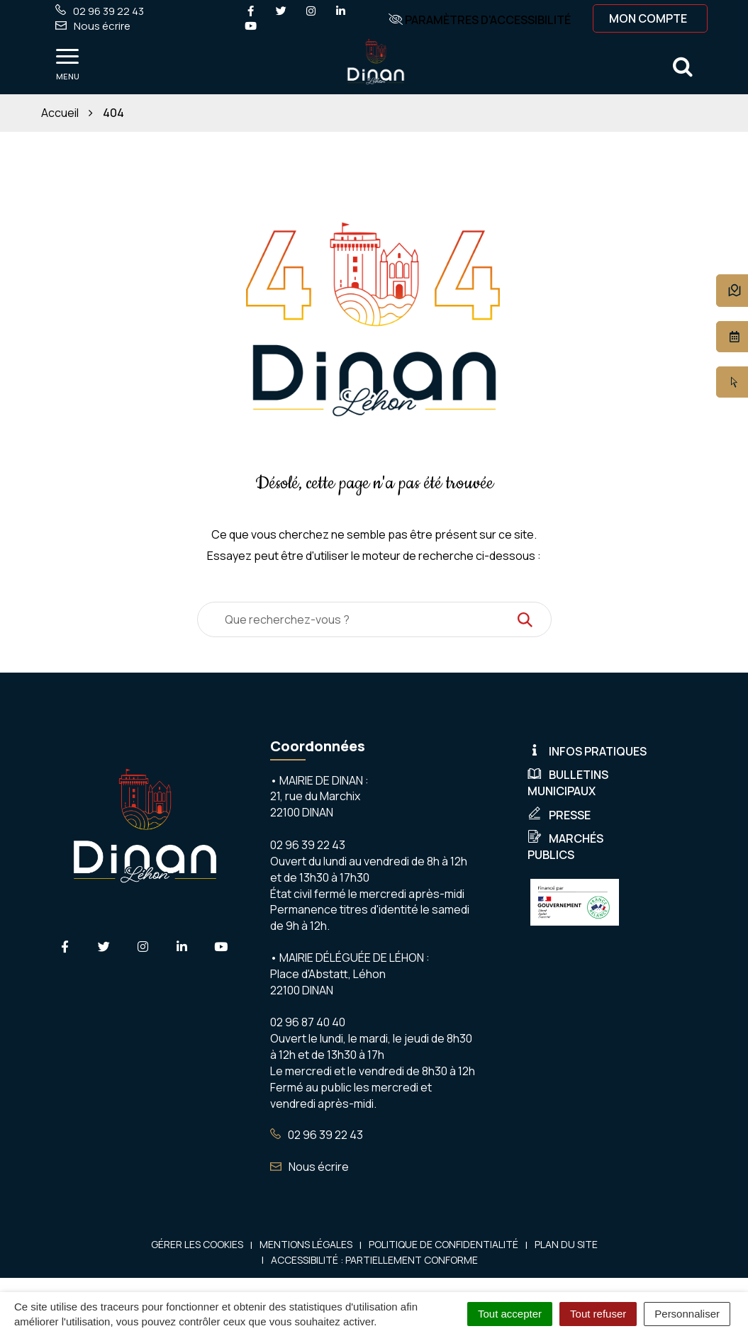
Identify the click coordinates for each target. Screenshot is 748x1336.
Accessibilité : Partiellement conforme (374, 1260)
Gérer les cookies (197, 1244)
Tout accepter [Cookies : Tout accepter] (510, 1314)
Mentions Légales (305, 1244)
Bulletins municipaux (567, 783)
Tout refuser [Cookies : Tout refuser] (598, 1314)
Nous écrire (309, 1166)
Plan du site (566, 1244)
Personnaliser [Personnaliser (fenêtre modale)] (687, 1314)
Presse (559, 815)
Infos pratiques (587, 751)
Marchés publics (565, 847)
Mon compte (648, 18)
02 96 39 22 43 (316, 1135)
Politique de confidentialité (443, 1244)
